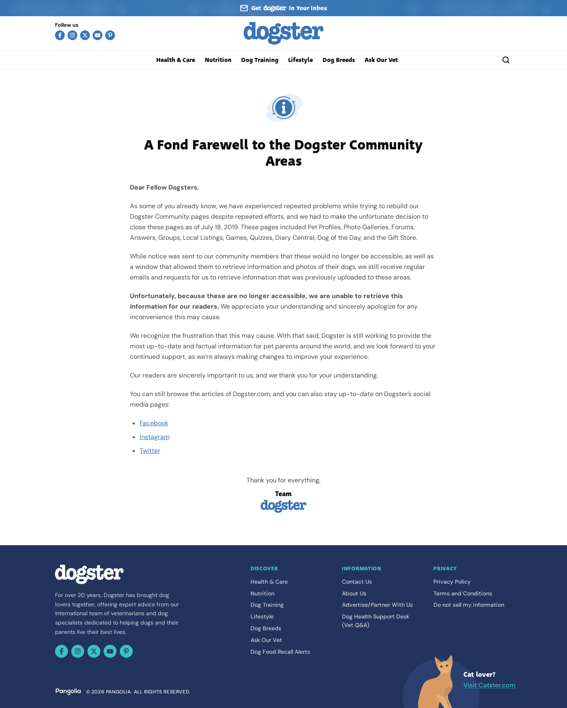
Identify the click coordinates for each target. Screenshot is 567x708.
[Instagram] (72, 35)
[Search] (505, 59)
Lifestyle (300, 59)
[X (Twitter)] (85, 35)
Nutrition (218, 59)
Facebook (154, 423)
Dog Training (259, 59)
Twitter (150, 450)
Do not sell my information (468, 604)
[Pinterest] (110, 35)
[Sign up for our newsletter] (283, 8)
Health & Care (175, 59)
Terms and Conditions (462, 593)
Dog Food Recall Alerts (280, 651)
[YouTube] (97, 35)
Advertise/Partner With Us (377, 604)
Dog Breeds (339, 59)
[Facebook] (60, 35)
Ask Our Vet (381, 59)
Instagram (155, 437)
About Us (354, 593)
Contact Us (357, 581)
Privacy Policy (452, 581)
